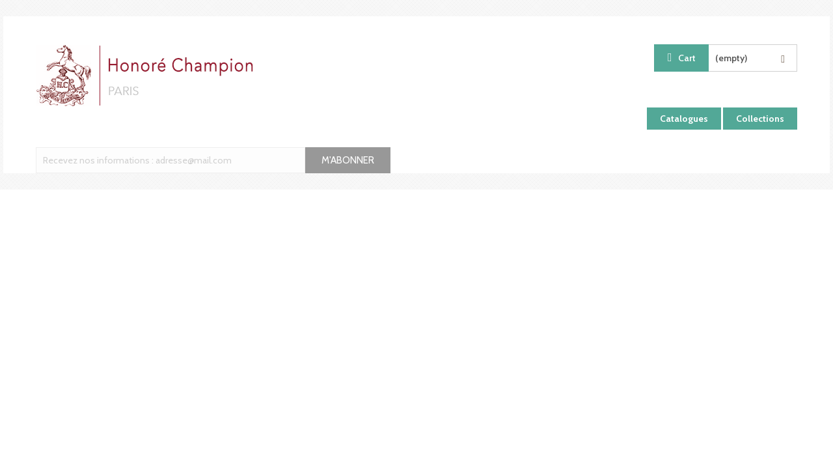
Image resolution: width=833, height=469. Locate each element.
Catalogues (684, 118)
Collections (760, 118)
